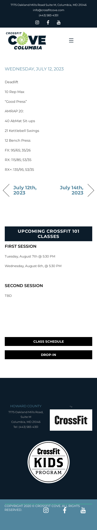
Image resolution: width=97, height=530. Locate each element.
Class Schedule (48, 341)
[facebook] (48, 22)
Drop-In (48, 355)
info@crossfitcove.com (48, 10)
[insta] (37, 22)
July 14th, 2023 (67, 190)
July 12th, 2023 (25, 190)
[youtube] (58, 22)
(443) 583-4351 (48, 15)
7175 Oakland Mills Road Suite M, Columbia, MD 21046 (49, 5)
